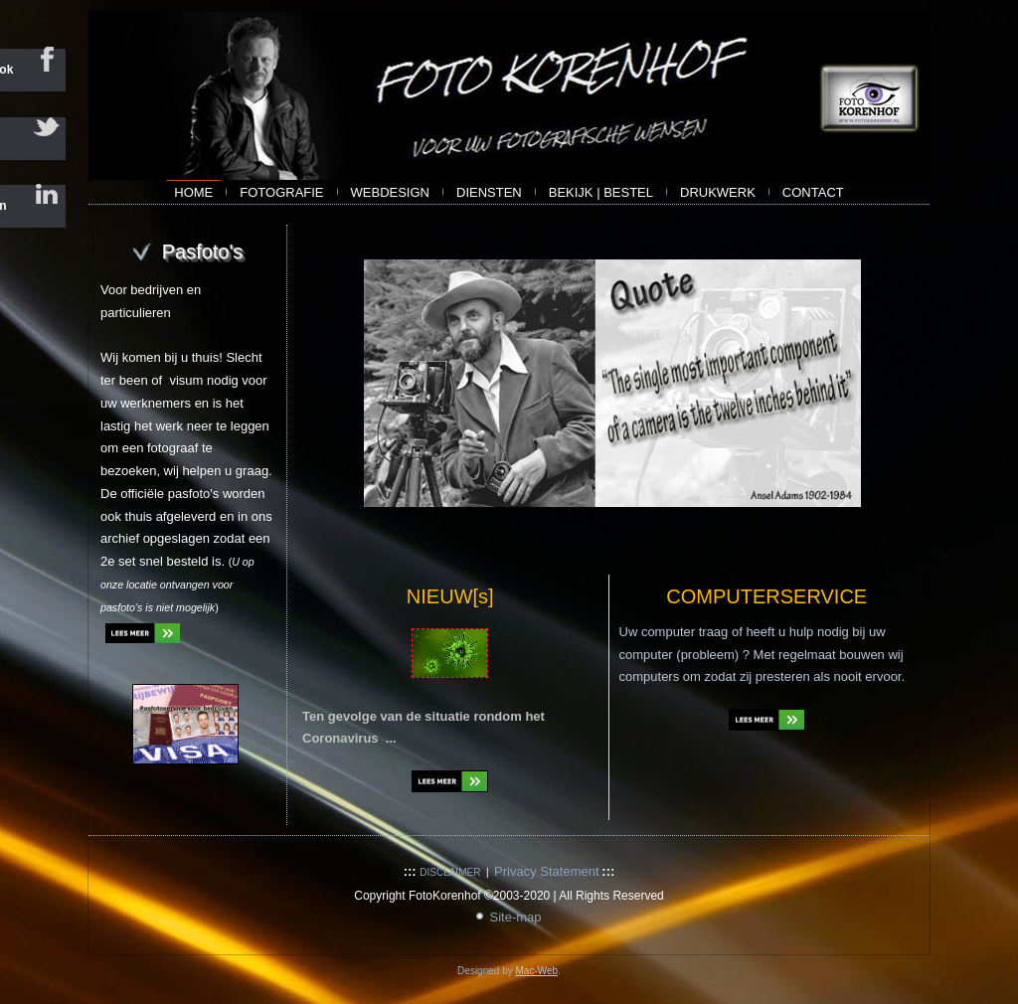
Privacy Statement (546, 871)
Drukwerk (718, 192)
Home (193, 192)
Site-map (515, 917)
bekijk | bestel (601, 192)
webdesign (390, 192)
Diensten (489, 192)
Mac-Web (536, 970)
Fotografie (281, 192)
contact (813, 192)
